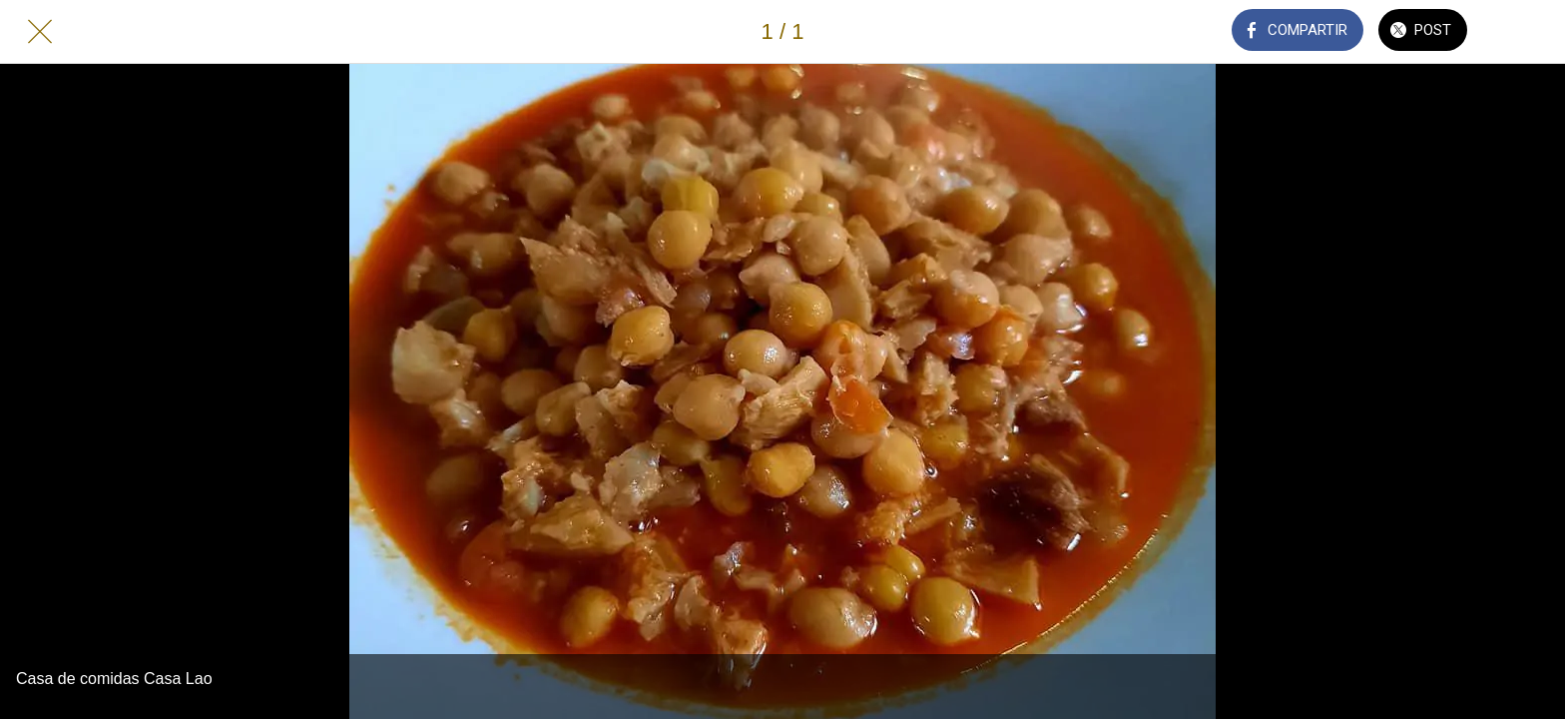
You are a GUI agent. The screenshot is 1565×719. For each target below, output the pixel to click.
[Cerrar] (40, 32)
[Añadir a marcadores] (1525, 32)
